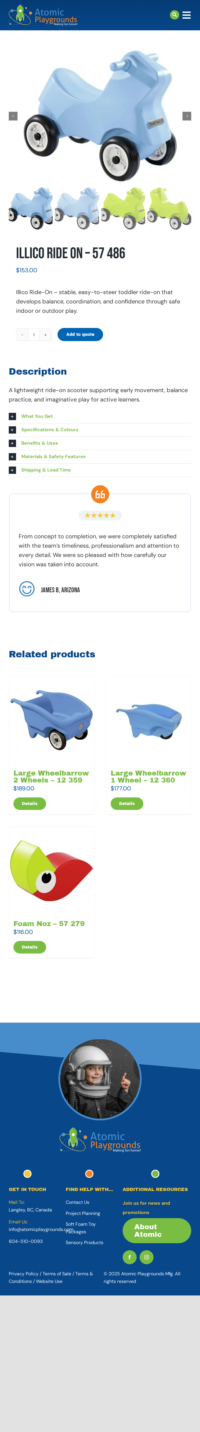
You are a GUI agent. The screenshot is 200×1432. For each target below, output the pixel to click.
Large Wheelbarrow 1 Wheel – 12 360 (148, 776)
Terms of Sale (57, 1274)
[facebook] (130, 1257)
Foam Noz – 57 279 (49, 924)
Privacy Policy (24, 1274)
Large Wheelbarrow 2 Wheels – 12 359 (51, 776)
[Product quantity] (34, 334)
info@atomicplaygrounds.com (41, 1229)
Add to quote (80, 334)
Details (30, 803)
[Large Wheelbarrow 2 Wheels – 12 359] (51, 720)
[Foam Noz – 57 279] (51, 870)
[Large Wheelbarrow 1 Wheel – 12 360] (148, 720)
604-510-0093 (26, 1241)
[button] (100, 416)
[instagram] (147, 1257)
